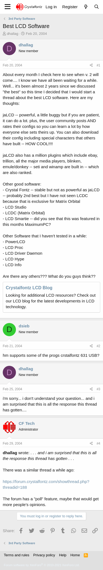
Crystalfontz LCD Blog (29, 287)
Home (75, 555)
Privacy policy (44, 555)
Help (62, 555)
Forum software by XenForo (42, 565)
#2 (98, 346)
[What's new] (85, 7)
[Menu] (7, 7)
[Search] (96, 7)
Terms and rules (16, 555)
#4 (98, 443)
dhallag (12, 34)
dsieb (24, 326)
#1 (98, 65)
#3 (98, 389)
